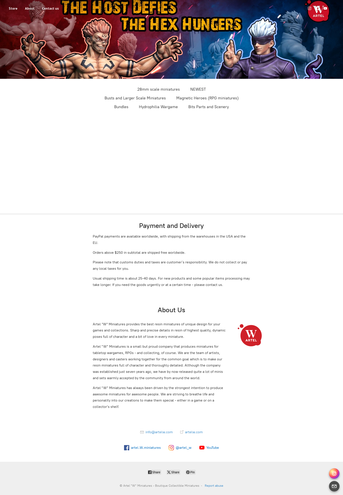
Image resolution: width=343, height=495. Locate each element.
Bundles (121, 106)
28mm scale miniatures (158, 89)
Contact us (50, 8)
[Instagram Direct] (334, 473)
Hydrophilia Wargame (158, 106)
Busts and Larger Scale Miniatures (135, 98)
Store (13, 8)
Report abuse (214, 486)
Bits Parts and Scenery (208, 106)
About (30, 8)
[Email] (334, 486)
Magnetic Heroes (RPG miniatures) (207, 98)
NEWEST (198, 89)
